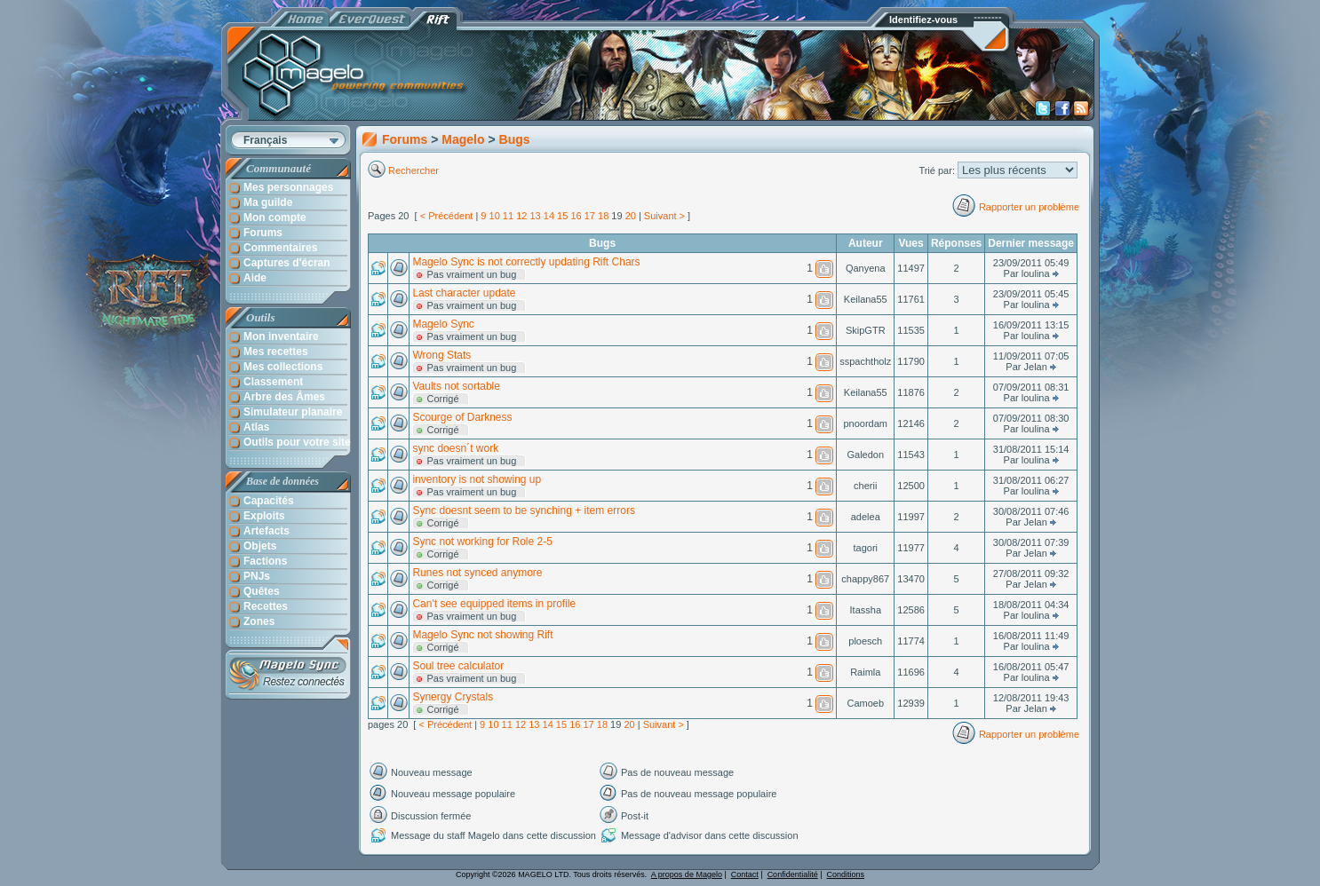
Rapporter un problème (1029, 207)
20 (630, 215)
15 (562, 215)
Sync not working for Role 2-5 (482, 541)
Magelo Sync (442, 324)
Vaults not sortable (456, 386)
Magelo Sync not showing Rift (482, 635)
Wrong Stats (441, 355)
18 (603, 215)
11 (508, 215)
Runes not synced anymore (477, 572)
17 (589, 215)
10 (494, 215)
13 (534, 215)
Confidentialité (792, 874)
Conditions (846, 874)
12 (521, 215)
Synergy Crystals (452, 697)
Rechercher (414, 170)
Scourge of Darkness (462, 417)
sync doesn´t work (455, 448)
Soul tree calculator (458, 666)
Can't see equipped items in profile (494, 603)
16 (575, 215)
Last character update (463, 293)
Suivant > (664, 215)
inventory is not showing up (476, 479)
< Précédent (446, 215)
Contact (745, 874)
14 (549, 215)
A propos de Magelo (686, 874)
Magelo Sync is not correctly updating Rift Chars (526, 262)
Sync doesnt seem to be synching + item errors (523, 510)
